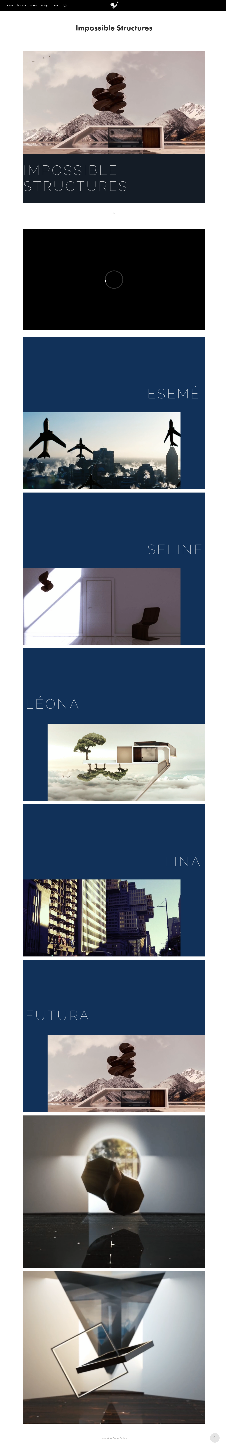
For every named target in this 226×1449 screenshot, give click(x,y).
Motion (33, 5)
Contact (55, 5)
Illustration (21, 5)
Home (10, 5)
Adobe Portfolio (120, 1437)
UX (65, 5)
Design (44, 5)
